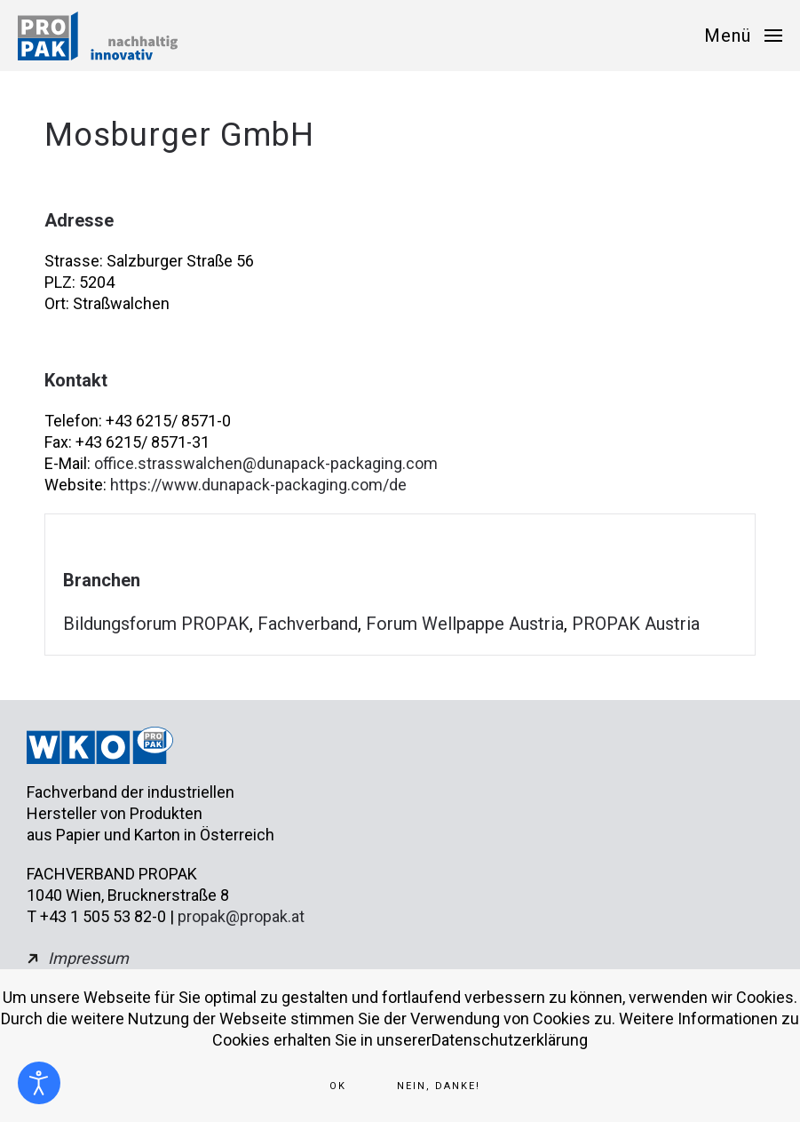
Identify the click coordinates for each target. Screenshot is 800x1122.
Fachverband (307, 623)
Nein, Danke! (438, 1086)
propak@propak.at (241, 916)
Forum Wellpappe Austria (465, 623)
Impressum (88, 958)
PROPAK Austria (636, 623)
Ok (337, 1086)
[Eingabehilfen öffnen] (39, 1083)
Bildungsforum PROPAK (156, 623)
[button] (743, 35)
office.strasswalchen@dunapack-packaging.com (266, 463)
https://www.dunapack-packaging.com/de (258, 484)
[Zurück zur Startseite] (98, 35)
